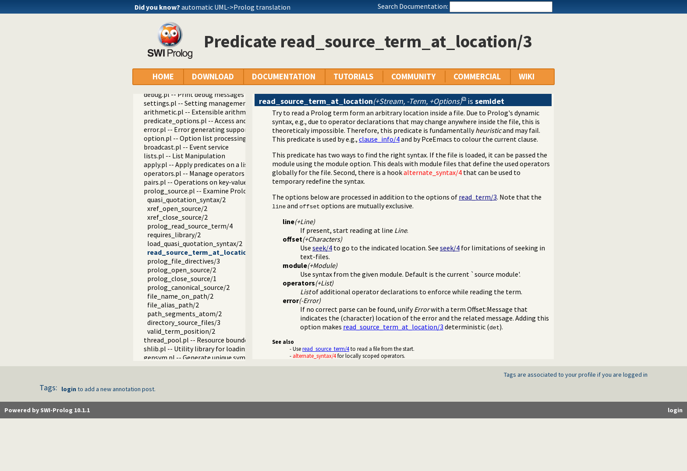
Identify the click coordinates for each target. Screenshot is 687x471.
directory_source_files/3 (183, 322)
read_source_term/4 (325, 348)
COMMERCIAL (477, 76)
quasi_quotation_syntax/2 (186, 199)
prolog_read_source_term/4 (190, 225)
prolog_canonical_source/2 (188, 287)
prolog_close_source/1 (181, 278)
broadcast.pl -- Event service (186, 147)
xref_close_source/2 (177, 217)
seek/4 (322, 247)
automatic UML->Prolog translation (235, 7)
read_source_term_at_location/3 (202, 252)
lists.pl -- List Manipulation (184, 155)
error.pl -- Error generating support (197, 129)
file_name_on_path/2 (180, 296)
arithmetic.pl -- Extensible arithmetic (200, 111)
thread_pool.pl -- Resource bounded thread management (229, 339)
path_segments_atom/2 (184, 313)
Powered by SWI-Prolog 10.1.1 (47, 410)
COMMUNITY (413, 76)
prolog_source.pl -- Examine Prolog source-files (216, 190)
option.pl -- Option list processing (195, 138)
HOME (163, 76)
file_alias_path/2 (173, 304)
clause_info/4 (379, 139)
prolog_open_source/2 (181, 269)
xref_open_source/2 (177, 208)
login (68, 389)
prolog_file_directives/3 (183, 261)
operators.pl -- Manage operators (194, 173)
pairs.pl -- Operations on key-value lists (203, 182)
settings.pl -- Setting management (197, 103)
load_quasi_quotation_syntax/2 (194, 243)
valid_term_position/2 (181, 331)
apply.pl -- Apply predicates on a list (197, 164)
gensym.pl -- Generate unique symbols (201, 357)
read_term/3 (478, 197)
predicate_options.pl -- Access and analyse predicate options (235, 120)
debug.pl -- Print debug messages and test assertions (223, 94)
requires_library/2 (174, 234)
